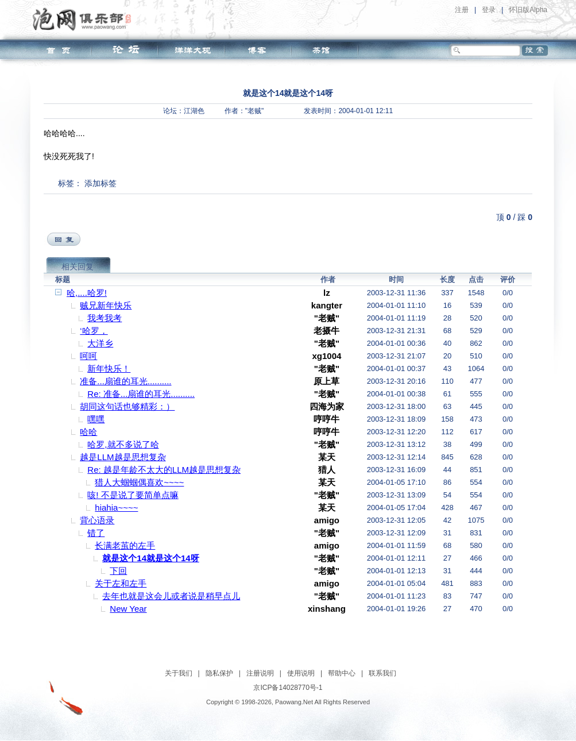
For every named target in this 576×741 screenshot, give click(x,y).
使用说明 (301, 673)
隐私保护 (219, 673)
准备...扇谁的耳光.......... (125, 381)
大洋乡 (100, 343)
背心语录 (97, 520)
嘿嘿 (96, 419)
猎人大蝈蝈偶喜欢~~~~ (139, 482)
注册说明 (260, 673)
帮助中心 (341, 673)
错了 (96, 533)
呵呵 (88, 356)
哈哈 (88, 432)
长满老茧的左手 (125, 545)
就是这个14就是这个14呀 (150, 558)
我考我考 (104, 318)
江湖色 (194, 111)
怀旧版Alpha (528, 10)
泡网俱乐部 (85, 19)
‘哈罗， (93, 330)
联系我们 (382, 673)
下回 (118, 571)
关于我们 (178, 673)
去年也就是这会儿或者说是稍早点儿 (171, 596)
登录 (489, 10)
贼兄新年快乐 (106, 305)
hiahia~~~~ (116, 507)
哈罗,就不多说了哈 (123, 444)
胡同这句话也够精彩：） (127, 406)
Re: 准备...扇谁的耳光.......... (141, 394)
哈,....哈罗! (87, 293)
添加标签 (100, 183)
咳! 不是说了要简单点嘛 (132, 495)
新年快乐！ (108, 368)
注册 (462, 10)
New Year (128, 608)
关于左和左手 (120, 583)
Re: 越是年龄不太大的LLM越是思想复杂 (164, 469)
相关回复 (77, 266)
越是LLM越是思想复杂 (122, 457)
